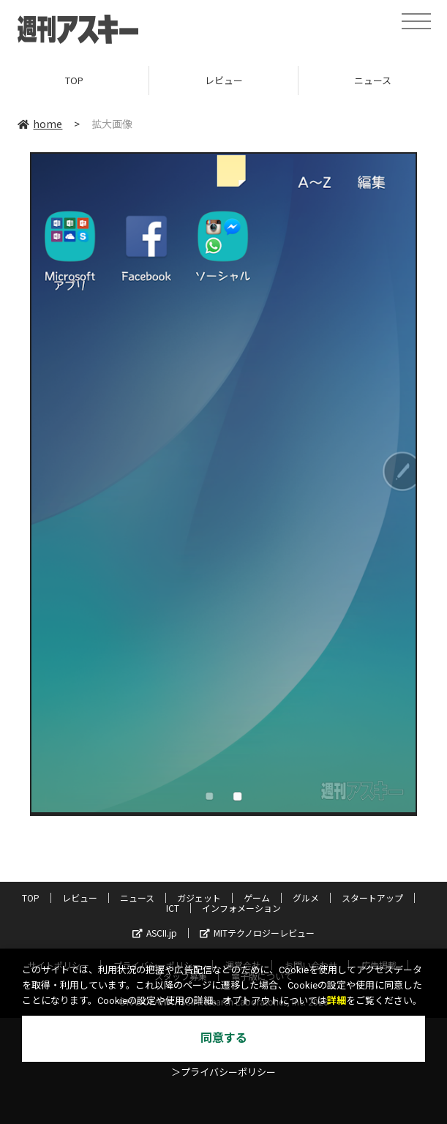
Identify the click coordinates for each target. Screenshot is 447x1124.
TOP (74, 80)
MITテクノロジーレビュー (257, 932)
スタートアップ (372, 897)
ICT (172, 908)
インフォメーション (241, 908)
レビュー (224, 80)
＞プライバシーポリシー (223, 1072)
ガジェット (199, 897)
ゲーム (257, 897)
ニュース (137, 897)
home (40, 123)
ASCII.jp (154, 932)
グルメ (306, 897)
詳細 (336, 1000)
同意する (223, 1038)
